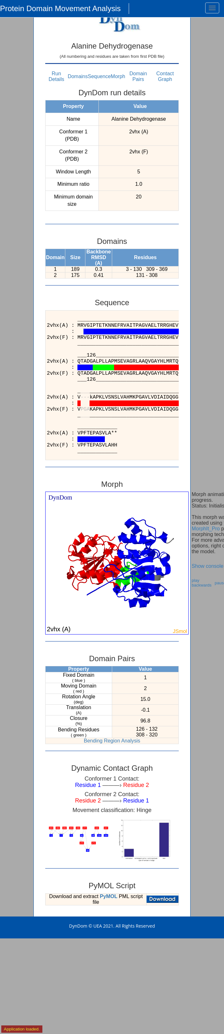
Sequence (99, 76)
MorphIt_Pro (206, 528)
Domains (78, 76)
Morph (118, 76)
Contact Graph (165, 76)
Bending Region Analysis (112, 740)
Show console (208, 566)
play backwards (202, 583)
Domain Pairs (138, 76)
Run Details (56, 76)
